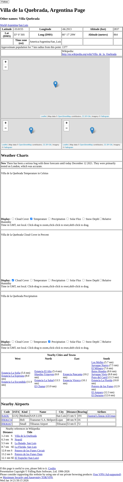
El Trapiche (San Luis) (27, 457)
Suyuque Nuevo (100, 365)
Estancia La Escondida (14, 381)
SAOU (5, 415)
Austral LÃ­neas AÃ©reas (101, 415)
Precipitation (58, 219)
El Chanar (39, 386)
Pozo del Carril (100, 377)
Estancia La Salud (44, 380)
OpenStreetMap (64, 116)
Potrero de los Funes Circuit (30, 450)
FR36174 (7, 419)
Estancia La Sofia (11, 372)
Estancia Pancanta (72, 374)
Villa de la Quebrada (26, 435)
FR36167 (7, 423)
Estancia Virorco (72, 380)
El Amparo (97, 392)
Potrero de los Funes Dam (28, 454)
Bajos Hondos (99, 371)
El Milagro (97, 368)
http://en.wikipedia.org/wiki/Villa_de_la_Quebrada (89, 54)
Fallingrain (105, 116)
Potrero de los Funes (102, 386)
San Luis (23, 25)
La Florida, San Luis (26, 446)
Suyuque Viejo (99, 374)
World (3, 25)
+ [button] (5, 62)
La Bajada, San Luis (25, 443)
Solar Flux (75, 219)
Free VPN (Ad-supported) (107, 474)
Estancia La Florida (102, 380)
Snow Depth (92, 219)
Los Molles (98, 362)
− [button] (5, 67)
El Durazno (98, 395)
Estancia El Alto (43, 371)
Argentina (12, 25)
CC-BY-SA (86, 116)
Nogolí (18, 439)
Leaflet (43, 116)
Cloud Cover (22, 219)
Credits (52, 468)
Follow (4, 2)
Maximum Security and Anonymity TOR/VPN (28, 477)
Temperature (40, 219)
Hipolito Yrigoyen (44, 374)
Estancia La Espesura (13, 375)
